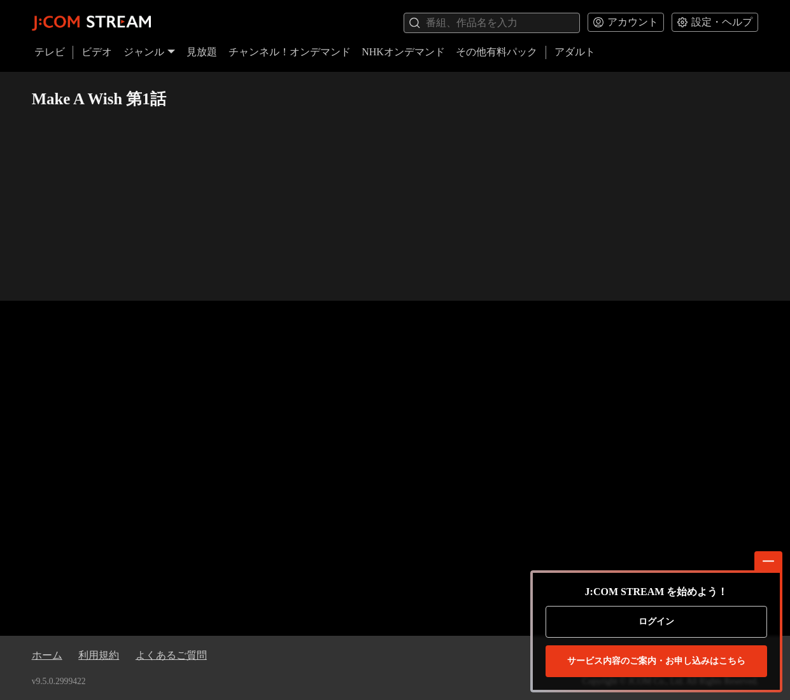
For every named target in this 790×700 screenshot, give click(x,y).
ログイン (656, 621)
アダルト (574, 51)
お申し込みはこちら (656, 661)
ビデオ (96, 51)
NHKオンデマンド (403, 51)
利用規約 (98, 655)
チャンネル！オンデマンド (290, 51)
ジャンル (149, 51)
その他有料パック (496, 51)
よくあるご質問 (171, 655)
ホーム (47, 655)
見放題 (202, 51)
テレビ (49, 51)
